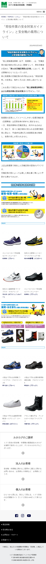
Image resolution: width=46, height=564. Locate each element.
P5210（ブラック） (31, 385)
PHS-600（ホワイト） (10, 424)
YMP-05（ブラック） (31, 424)
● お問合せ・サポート (9, 535)
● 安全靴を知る (7, 530)
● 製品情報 (5, 524)
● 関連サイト (6, 540)
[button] (39, 11)
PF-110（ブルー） (8, 385)
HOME (3, 17)
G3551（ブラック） (31, 294)
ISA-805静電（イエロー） (33, 258)
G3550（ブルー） (8, 258)
